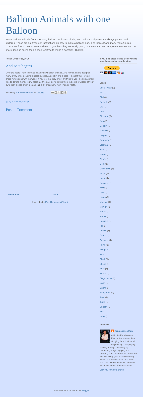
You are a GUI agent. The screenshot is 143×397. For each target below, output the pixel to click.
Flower (103, 154)
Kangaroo (104, 183)
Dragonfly (104, 140)
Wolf (102, 311)
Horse (103, 178)
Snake (103, 273)
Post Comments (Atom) (56, 202)
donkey (103, 130)
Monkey (103, 207)
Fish (102, 149)
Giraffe (103, 159)
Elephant (104, 145)
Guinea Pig (105, 168)
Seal (102, 254)
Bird (102, 97)
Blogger (85, 390)
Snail (102, 268)
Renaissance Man (124, 331)
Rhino (102, 245)
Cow (102, 111)
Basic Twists (106, 87)
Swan (102, 283)
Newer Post (13, 194)
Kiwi (102, 187)
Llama (103, 197)
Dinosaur (104, 116)
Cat (101, 106)
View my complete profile (112, 370)
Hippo (102, 173)
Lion (102, 192)
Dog (102, 121)
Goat (102, 164)
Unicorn (103, 307)
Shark (102, 259)
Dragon (103, 135)
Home (55, 194)
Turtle (102, 302)
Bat (101, 92)
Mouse (103, 216)
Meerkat (104, 202)
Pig (101, 226)
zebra (102, 316)
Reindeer (104, 240)
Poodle (103, 230)
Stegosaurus (106, 278)
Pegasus (104, 221)
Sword (103, 288)
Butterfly (104, 102)
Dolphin (103, 126)
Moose (103, 211)
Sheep (103, 264)
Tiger (102, 297)
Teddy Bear (105, 292)
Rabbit (103, 235)
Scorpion (104, 249)
